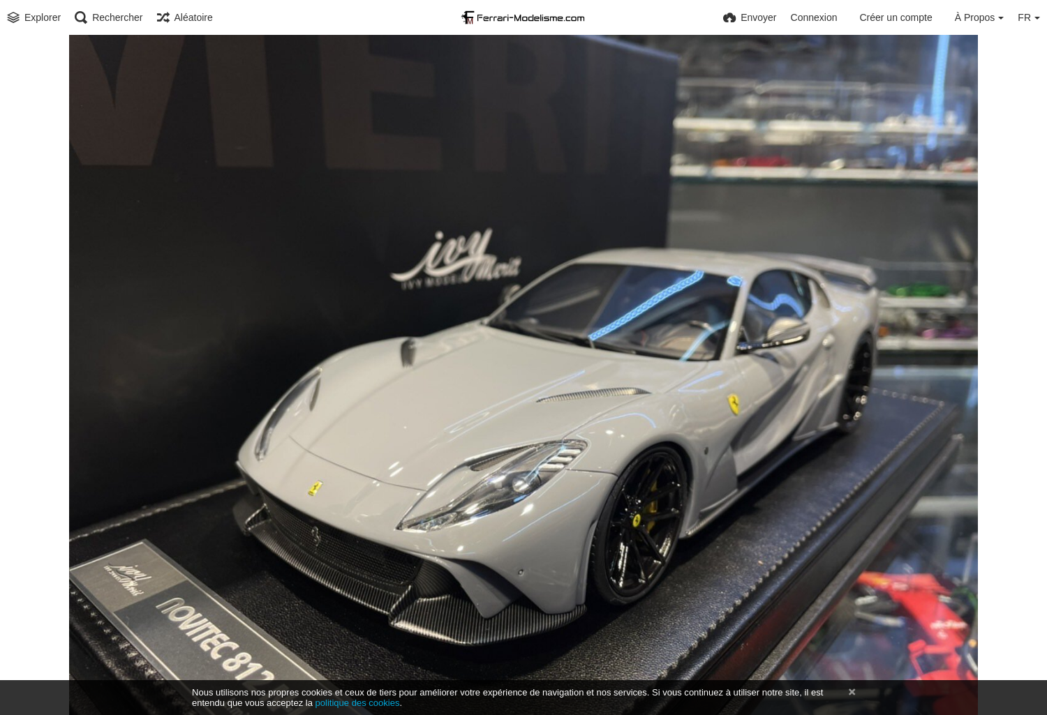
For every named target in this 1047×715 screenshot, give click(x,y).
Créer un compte (895, 17)
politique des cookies (357, 703)
